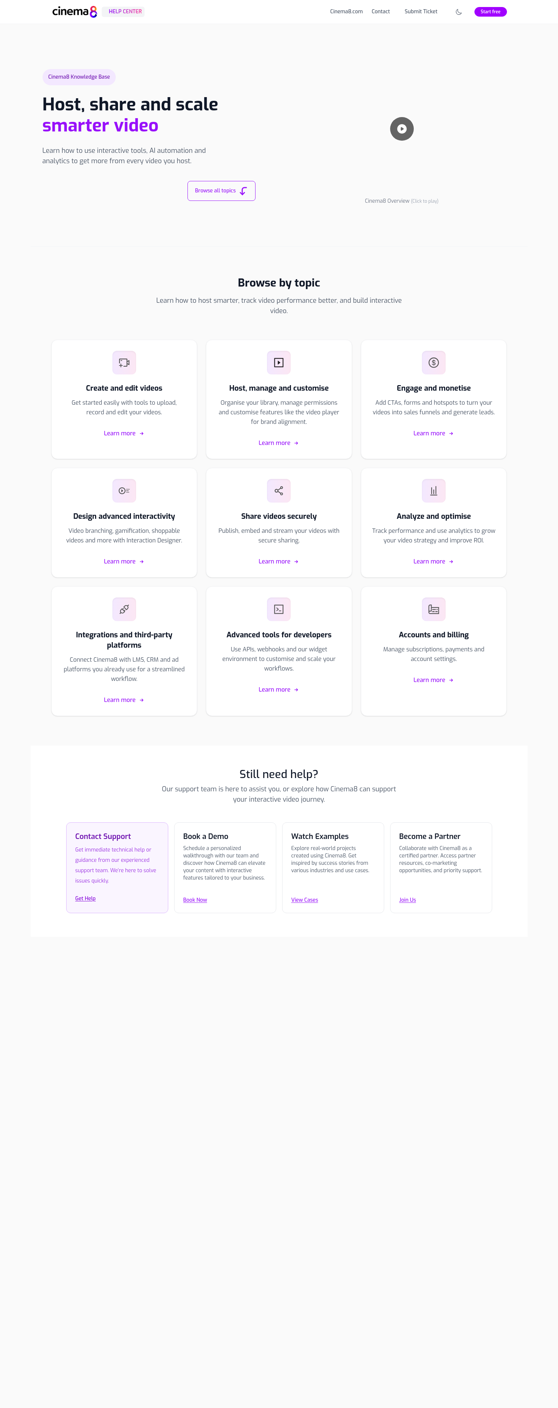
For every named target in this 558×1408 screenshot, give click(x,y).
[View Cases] (333, 873)
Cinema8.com (346, 11)
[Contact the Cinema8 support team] (117, 873)
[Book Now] (225, 873)
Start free (491, 12)
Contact (381, 11)
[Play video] (402, 129)
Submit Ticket (421, 11)
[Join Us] (441, 873)
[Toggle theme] (459, 11)
